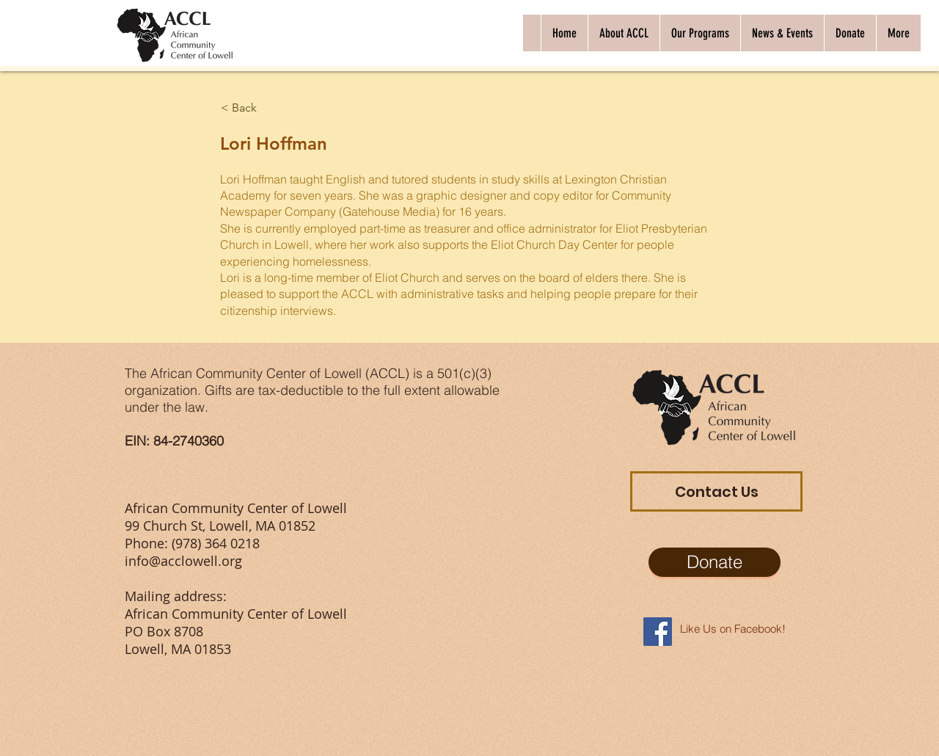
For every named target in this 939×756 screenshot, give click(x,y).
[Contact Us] (716, 491)
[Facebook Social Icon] (657, 631)
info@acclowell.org (183, 561)
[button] (624, 33)
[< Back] (268, 108)
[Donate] (714, 562)
